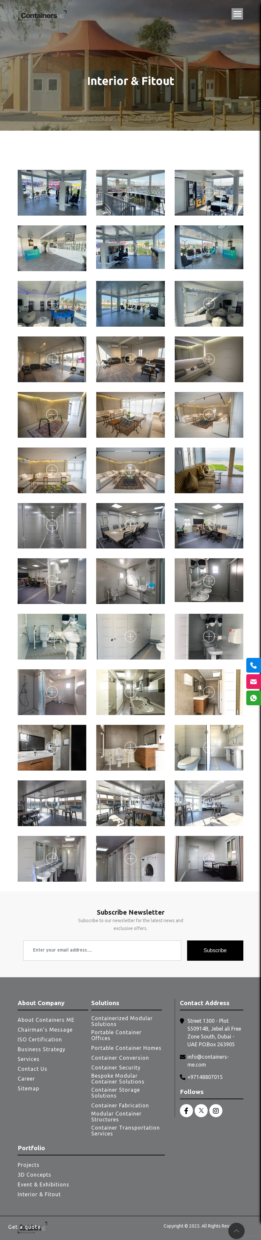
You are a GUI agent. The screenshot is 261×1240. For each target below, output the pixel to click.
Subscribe (215, 950)
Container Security (116, 1067)
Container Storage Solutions (115, 1093)
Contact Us (32, 1069)
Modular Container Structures (116, 1116)
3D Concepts (34, 1175)
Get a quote (24, 1227)
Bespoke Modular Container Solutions (118, 1079)
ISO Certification (40, 1039)
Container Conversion (120, 1058)
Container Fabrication (120, 1105)
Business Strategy (41, 1049)
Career (26, 1079)
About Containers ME (46, 1020)
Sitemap (28, 1088)
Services (29, 1059)
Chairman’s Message (45, 1030)
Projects (29, 1165)
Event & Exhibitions (43, 1184)
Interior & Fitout (39, 1194)
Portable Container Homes (126, 1048)
